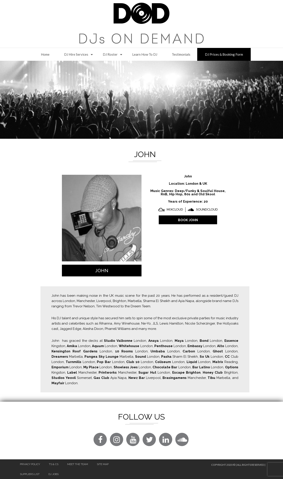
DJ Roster (110, 54)
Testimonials (181, 54)
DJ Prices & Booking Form (224, 54)
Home (45, 54)
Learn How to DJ (144, 54)
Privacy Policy (30, 464)
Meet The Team (77, 464)
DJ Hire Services (76, 54)
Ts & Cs (53, 464)
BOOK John (188, 220)
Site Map (103, 464)
